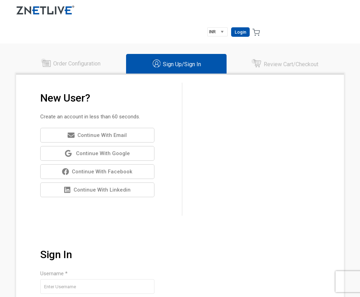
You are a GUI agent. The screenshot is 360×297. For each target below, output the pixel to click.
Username (262, 177)
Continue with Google (96, 132)
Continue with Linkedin (96, 169)
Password (291, 177)
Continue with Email (96, 114)
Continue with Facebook (96, 150)
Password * (221, 126)
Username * (221, 96)
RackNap (48, 288)
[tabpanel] (180, 162)
